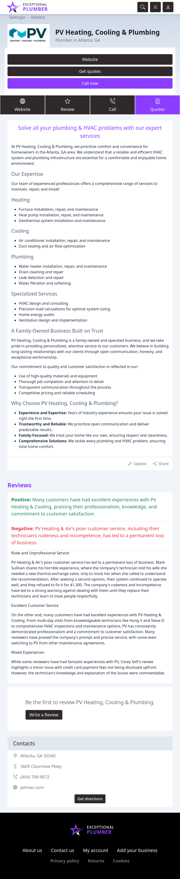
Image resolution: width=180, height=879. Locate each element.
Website (90, 59)
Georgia (17, 17)
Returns (96, 861)
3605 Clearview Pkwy (41, 766)
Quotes (157, 104)
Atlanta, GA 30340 (38, 756)
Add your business (137, 850)
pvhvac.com (32, 787)
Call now (90, 83)
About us (32, 850)
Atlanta (38, 17)
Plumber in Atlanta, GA (77, 40)
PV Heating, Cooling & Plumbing (107, 32)
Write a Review (44, 714)
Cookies (121, 861)
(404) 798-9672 (34, 777)
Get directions (90, 798)
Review (67, 104)
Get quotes (90, 71)
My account (95, 850)
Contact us (62, 850)
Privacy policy (64, 861)
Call (112, 104)
